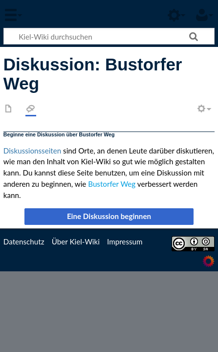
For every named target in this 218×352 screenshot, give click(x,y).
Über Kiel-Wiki (76, 241)
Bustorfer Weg (111, 183)
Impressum (125, 241)
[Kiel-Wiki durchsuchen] (109, 36)
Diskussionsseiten (32, 150)
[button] (109, 216)
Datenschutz (23, 241)
